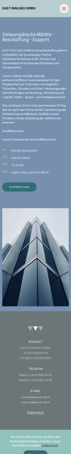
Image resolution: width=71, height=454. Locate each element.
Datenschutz (35, 419)
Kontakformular (19, 194)
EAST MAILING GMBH (19, 8)
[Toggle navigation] (64, 8)
